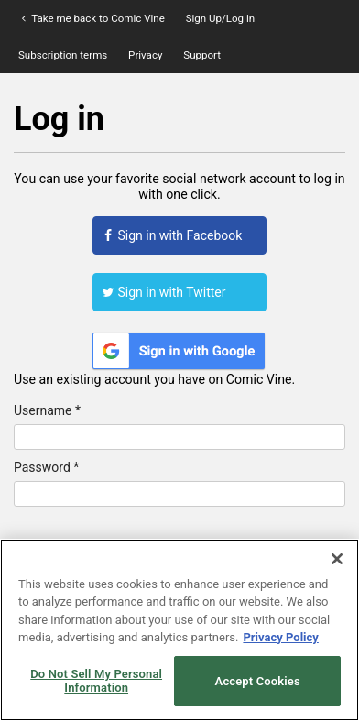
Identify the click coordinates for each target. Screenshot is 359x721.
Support (202, 55)
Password (46, 467)
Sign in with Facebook (172, 235)
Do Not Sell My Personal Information (96, 681)
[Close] (337, 559)
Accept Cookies (257, 681)
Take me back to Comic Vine (91, 18)
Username (47, 410)
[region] (179, 630)
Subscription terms (62, 55)
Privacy (145, 55)
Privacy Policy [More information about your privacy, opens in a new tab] (280, 637)
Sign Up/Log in (220, 18)
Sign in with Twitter (164, 292)
